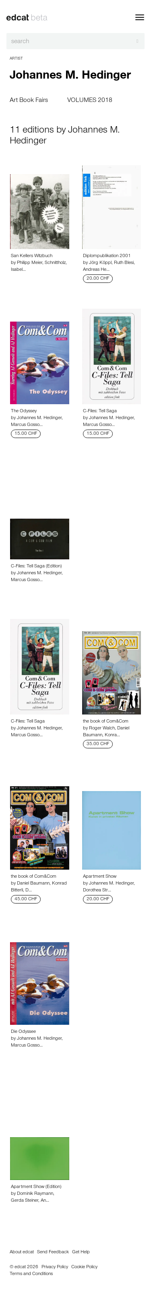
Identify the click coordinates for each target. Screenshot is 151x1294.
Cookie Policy (84, 1267)
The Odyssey (24, 411)
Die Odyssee (23, 1032)
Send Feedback (53, 1252)
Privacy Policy (54, 1267)
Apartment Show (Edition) (36, 1187)
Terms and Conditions (31, 1274)
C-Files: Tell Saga (100, 411)
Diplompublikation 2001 (107, 256)
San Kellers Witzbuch (31, 256)
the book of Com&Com (105, 721)
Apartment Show (99, 876)
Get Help (81, 1252)
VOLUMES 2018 (89, 101)
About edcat (22, 1252)
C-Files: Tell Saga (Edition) (36, 566)
